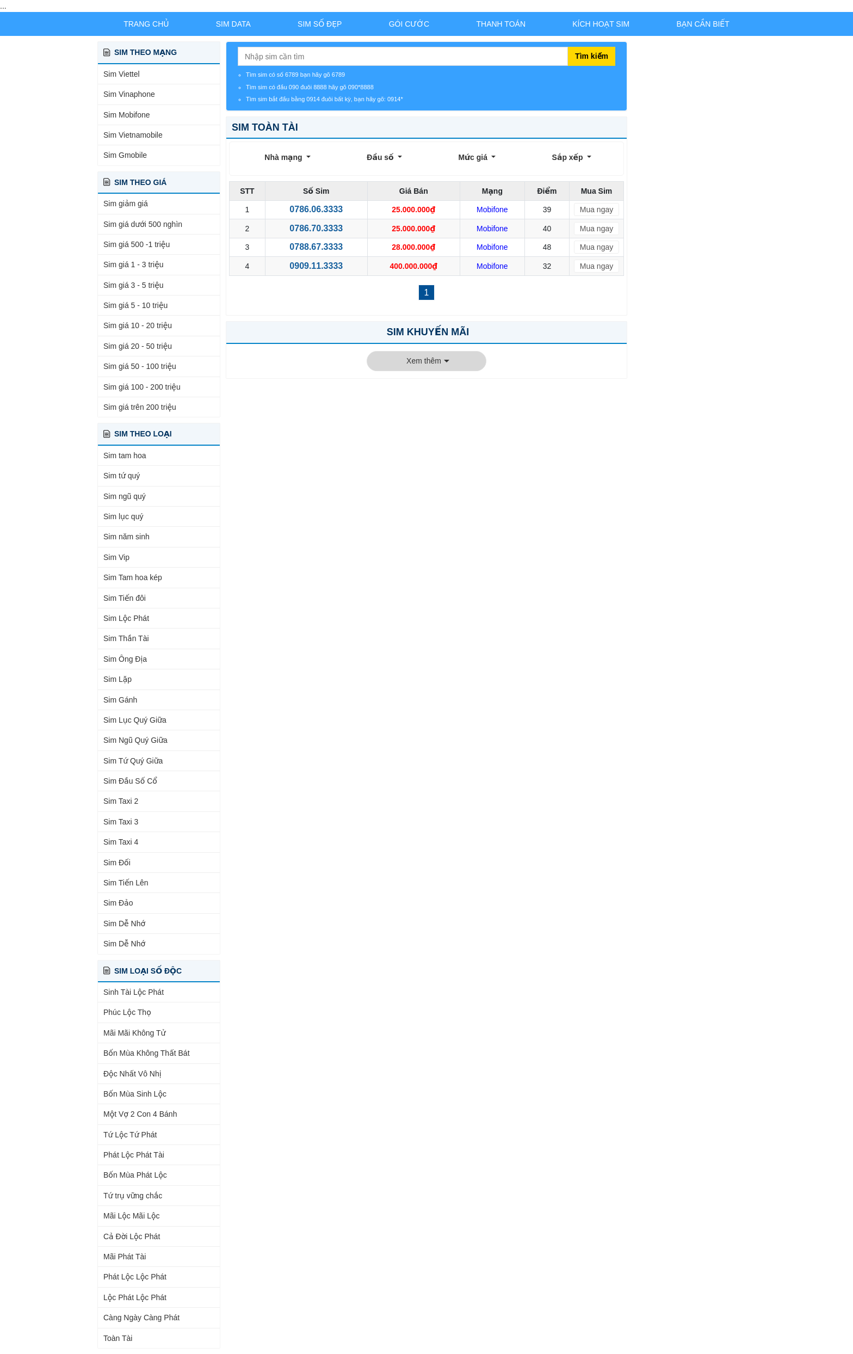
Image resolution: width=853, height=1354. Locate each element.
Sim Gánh (120, 700)
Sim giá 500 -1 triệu (136, 244)
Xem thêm (423, 360)
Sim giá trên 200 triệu (139, 407)
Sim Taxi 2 (120, 801)
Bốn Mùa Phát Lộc (135, 1175)
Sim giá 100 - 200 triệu (142, 387)
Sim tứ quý (121, 475)
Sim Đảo (118, 902)
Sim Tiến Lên (126, 882)
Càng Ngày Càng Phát (141, 1317)
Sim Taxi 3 (120, 821)
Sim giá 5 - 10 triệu (135, 305)
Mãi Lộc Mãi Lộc (131, 1215)
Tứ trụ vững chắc (132, 1195)
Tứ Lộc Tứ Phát (130, 1134)
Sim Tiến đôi (124, 598)
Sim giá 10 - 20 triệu (137, 325)
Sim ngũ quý (124, 496)
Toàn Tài (117, 1338)
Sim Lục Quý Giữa (134, 720)
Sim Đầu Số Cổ (130, 781)
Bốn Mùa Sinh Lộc (134, 1094)
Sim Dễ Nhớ (124, 923)
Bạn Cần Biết (703, 24)
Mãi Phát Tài (124, 1256)
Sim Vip (116, 557)
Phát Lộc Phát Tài (133, 1154)
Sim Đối (117, 862)
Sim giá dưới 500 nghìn (142, 224)
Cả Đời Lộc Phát (131, 1236)
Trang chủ (146, 24)
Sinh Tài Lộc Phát (133, 992)
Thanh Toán (501, 24)
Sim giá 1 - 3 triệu (133, 264)
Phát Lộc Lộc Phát (134, 1276)
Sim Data (233, 24)
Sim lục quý (123, 516)
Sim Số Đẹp (320, 24)
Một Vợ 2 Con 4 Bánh (140, 1114)
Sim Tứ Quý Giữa (133, 760)
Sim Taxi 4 (120, 842)
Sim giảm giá (125, 203)
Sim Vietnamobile (133, 135)
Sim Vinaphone (129, 94)
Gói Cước (409, 24)
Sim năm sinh (126, 536)
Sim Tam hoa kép (132, 577)
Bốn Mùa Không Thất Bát (146, 1053)
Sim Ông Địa (125, 659)
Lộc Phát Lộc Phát (134, 1297)
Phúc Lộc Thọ (127, 1012)
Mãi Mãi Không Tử (134, 1033)
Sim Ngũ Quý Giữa (135, 740)
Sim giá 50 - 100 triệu (139, 366)
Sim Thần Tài (126, 638)
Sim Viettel (121, 74)
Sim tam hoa (124, 455)
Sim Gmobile (125, 155)
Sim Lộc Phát (126, 618)
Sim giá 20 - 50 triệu (137, 346)
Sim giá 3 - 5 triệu (133, 285)
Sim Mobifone (126, 114)
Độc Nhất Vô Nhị (132, 1073)
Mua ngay (596, 209)
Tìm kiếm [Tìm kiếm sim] (591, 56)
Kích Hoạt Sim (600, 24)
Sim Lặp (117, 679)
